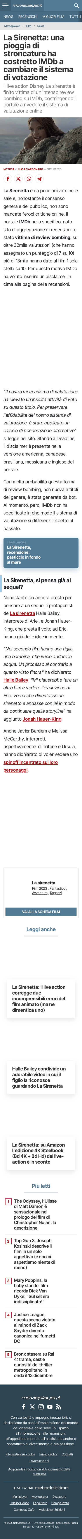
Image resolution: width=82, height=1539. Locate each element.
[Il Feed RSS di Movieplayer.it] (58, 1407)
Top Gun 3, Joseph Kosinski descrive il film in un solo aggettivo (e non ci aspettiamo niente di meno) (34, 1254)
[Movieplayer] (41, 1398)
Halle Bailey (15, 680)
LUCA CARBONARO (30, 169)
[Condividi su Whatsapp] (28, 178)
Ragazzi (56, 893)
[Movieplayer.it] (27, 5)
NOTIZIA (9, 169)
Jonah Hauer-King (42, 719)
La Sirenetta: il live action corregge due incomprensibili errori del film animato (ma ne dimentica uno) (39, 998)
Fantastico (57, 888)
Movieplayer (12, 26)
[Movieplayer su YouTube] (49, 1407)
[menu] (5, 5)
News (8, 16)
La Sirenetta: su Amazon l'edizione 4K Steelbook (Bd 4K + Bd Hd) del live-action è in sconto (38, 1153)
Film (28, 26)
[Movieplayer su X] (32, 1407)
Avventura (39, 893)
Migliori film (53, 16)
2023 (43, 888)
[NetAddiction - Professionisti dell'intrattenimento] (51, 1488)
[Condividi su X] (18, 178)
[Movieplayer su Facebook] (23, 1407)
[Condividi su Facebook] (7, 178)
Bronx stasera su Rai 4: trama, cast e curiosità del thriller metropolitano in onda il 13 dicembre (34, 1364)
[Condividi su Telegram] (39, 178)
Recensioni (27, 16)
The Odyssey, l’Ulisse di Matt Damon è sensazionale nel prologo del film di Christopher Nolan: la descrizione (35, 1214)
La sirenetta (22, 613)
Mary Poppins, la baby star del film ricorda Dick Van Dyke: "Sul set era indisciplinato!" (31, 1291)
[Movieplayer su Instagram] (41, 1407)
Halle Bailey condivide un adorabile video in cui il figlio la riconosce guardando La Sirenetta (39, 1077)
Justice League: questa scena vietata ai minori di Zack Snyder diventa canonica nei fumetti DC (34, 1328)
